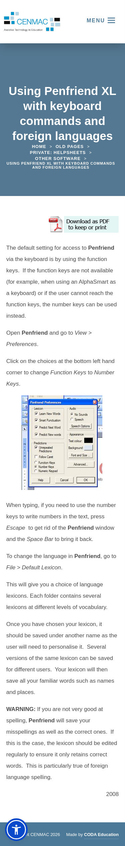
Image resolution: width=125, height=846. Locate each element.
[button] (16, 829)
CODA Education (101, 835)
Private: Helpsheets (58, 152)
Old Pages (70, 146)
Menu (96, 20)
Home (39, 146)
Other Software (58, 158)
